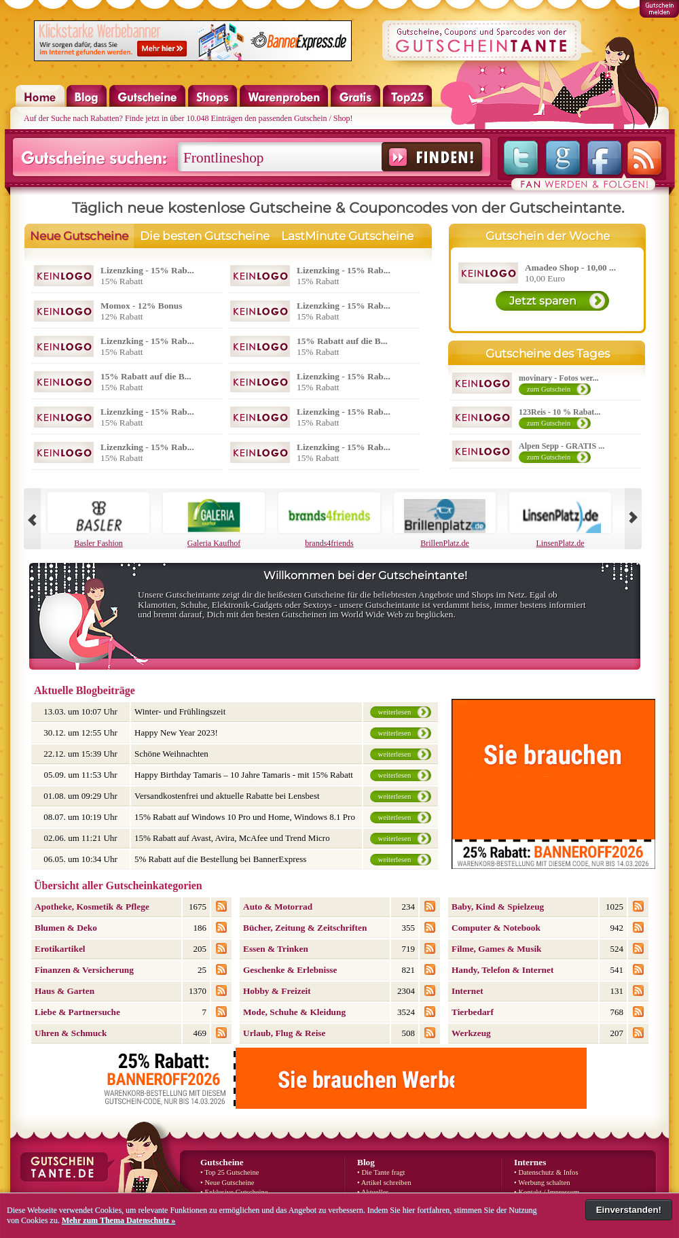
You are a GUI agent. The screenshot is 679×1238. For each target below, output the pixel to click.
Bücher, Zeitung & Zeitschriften (305, 928)
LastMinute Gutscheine (347, 235)
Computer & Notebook (496, 928)
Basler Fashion (98, 520)
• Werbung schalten (542, 1182)
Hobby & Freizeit (277, 991)
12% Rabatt (141, 311)
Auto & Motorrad (277, 906)
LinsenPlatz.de (560, 520)
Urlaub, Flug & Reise (284, 1033)
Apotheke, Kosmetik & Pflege (92, 906)
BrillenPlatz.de (445, 520)
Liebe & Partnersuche (77, 1012)
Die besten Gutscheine (205, 235)
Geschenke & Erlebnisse (290, 970)
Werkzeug (471, 1033)
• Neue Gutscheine (227, 1182)
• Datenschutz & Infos (546, 1172)
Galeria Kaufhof (214, 520)
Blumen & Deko (66, 928)
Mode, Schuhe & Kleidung (294, 1012)
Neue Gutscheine (79, 235)
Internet (467, 991)
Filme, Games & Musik (497, 949)
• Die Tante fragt (381, 1172)
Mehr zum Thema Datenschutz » (119, 1220)
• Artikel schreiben (384, 1182)
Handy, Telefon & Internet (502, 970)
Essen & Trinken (275, 949)
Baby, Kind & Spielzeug (498, 906)
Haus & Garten (64, 991)
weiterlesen (394, 712)
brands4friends (329, 520)
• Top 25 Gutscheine (229, 1172)
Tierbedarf (473, 1012)
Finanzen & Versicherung (84, 970)
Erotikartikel (60, 949)
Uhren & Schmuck (71, 1033)
